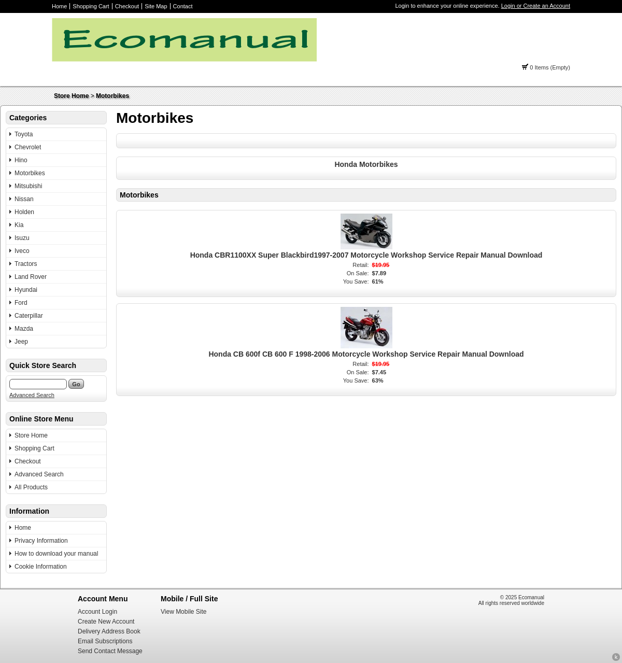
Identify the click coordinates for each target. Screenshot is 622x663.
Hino (21, 160)
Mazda (24, 328)
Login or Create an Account (535, 6)
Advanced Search (31, 395)
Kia (19, 225)
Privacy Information (41, 540)
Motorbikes (112, 96)
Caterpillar (29, 315)
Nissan (24, 199)
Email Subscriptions (105, 641)
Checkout (127, 6)
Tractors (26, 263)
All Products (31, 487)
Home (59, 6)
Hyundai (26, 289)
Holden (24, 212)
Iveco (22, 251)
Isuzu (22, 238)
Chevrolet (28, 147)
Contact (183, 6)
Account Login (97, 611)
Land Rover (31, 276)
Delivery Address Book (109, 631)
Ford (21, 302)
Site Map (156, 6)
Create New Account (106, 621)
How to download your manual (56, 553)
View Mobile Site (184, 611)
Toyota (24, 134)
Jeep (21, 341)
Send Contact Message (110, 651)
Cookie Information (41, 566)
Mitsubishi (28, 186)
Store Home (71, 96)
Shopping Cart (91, 6)
